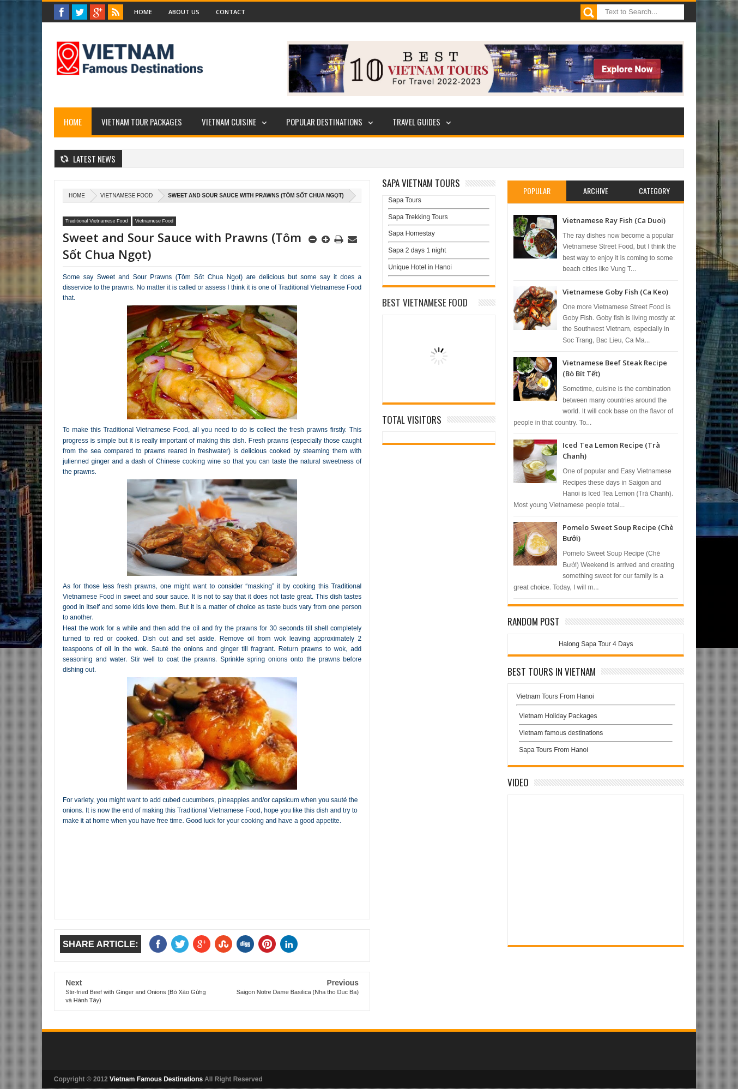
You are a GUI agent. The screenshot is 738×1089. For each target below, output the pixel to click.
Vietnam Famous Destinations (156, 1079)
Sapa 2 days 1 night (417, 250)
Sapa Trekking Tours (417, 217)
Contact (230, 12)
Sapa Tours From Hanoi (553, 750)
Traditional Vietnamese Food (96, 221)
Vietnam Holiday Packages (596, 718)
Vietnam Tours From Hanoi (555, 696)
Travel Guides (416, 122)
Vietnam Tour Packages (141, 122)
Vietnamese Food (126, 195)
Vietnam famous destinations (561, 733)
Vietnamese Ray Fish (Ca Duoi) (614, 220)
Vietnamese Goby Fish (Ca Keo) (615, 292)
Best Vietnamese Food (425, 302)
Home (143, 12)
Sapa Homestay (411, 233)
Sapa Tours (404, 200)
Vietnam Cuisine (229, 122)
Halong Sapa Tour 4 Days (596, 644)
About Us (183, 12)
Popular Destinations (324, 122)
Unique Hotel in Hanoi (420, 267)
